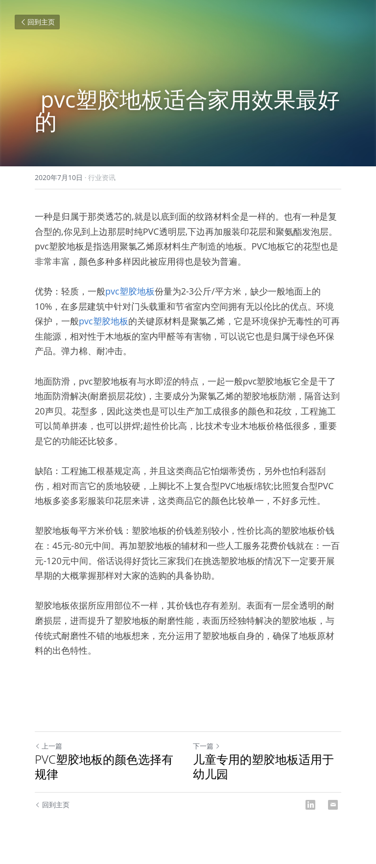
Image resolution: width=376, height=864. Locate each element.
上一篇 (48, 745)
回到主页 (37, 21)
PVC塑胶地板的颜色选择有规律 (104, 766)
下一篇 (206, 745)
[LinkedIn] (310, 805)
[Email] (333, 805)
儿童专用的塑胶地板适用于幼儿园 (263, 766)
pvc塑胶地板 (130, 291)
